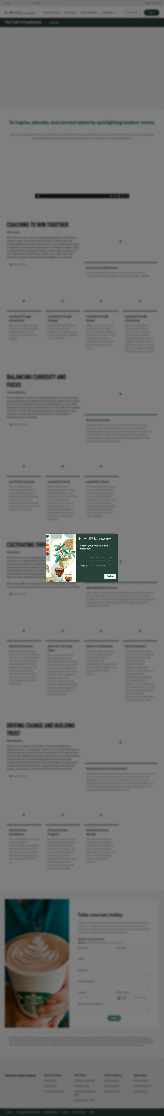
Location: (83, 558)
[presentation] (101, 565)
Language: (84, 566)
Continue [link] (110, 576)
